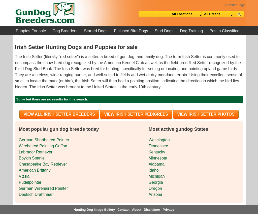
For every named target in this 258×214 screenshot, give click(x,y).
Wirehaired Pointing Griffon (43, 146)
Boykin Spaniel (32, 158)
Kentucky (157, 152)
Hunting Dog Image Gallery (94, 209)
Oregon (155, 188)
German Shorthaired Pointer (44, 140)
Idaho (154, 170)
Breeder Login (235, 5)
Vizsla (24, 176)
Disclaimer (152, 209)
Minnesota (158, 158)
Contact (123, 209)
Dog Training (191, 31)
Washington (159, 140)
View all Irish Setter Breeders (59, 114)
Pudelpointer (30, 182)
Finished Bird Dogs (131, 31)
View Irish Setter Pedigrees (136, 114)
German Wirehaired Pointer (43, 188)
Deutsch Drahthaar (36, 194)
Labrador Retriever (35, 152)
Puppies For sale (31, 31)
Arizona (155, 194)
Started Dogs (95, 31)
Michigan (157, 176)
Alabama (157, 164)
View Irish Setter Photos (205, 114)
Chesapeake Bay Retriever (43, 164)
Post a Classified (224, 31)
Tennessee (158, 146)
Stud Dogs (164, 31)
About (136, 209)
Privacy (168, 209)
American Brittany (35, 170)
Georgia (156, 182)
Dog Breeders (65, 31)
